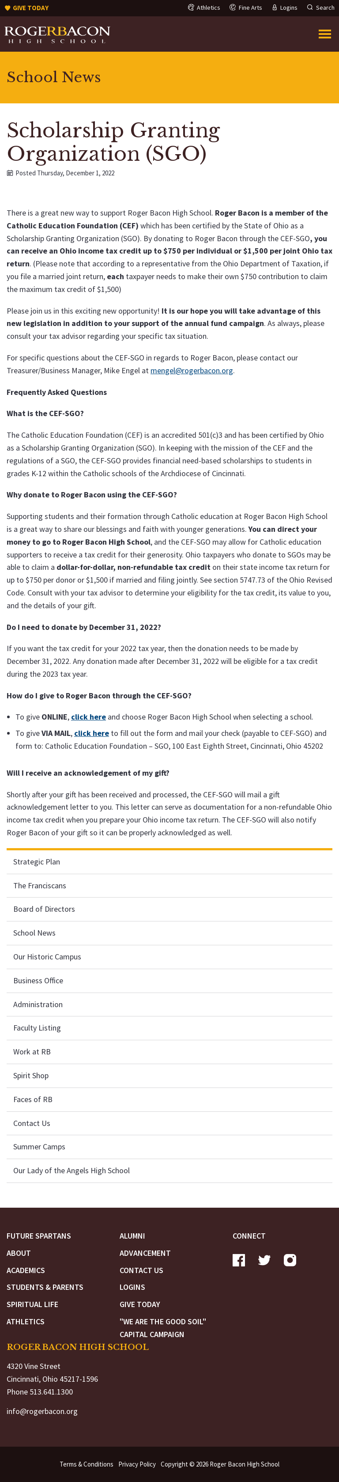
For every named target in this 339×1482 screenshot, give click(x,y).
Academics (26, 1270)
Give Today (140, 1304)
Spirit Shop (31, 1075)
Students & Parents (45, 1287)
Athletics (26, 1321)
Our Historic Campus (47, 956)
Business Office (38, 980)
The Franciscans (39, 885)
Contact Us (31, 1123)
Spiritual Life (32, 1304)
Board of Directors (44, 909)
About (19, 1253)
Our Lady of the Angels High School (71, 1170)
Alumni (132, 1236)
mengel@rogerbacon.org (192, 370)
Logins (132, 1287)
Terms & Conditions (86, 1464)
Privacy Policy (137, 1464)
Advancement (145, 1253)
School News (34, 933)
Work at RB (32, 1051)
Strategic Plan (36, 862)
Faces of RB (33, 1099)
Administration (38, 1004)
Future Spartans (39, 1236)
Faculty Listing (37, 1028)
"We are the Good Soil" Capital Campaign (163, 1327)
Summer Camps (39, 1146)
